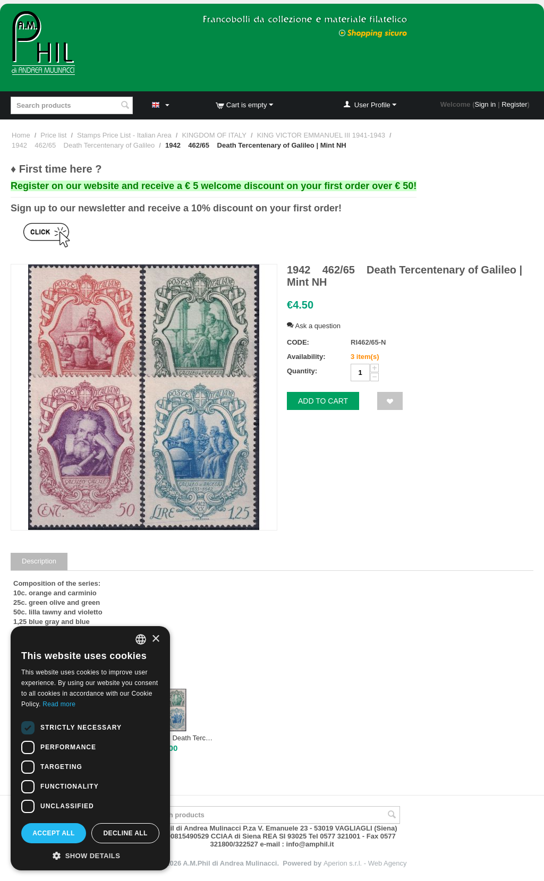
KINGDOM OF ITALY (214, 135)
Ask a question (314, 326)
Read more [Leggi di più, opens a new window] (58, 704)
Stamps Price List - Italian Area (124, 135)
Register (514, 104)
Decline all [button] (125, 833)
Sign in (485, 104)
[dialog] (90, 748)
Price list (53, 135)
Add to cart (323, 401)
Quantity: (302, 371)
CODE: (298, 342)
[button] (90, 855)
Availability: (306, 357)
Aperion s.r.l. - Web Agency (365, 863)
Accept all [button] (53, 833)
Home (21, 135)
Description (39, 561)
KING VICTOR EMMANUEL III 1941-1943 (321, 135)
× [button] (155, 639)
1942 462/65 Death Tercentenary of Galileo (83, 145)
